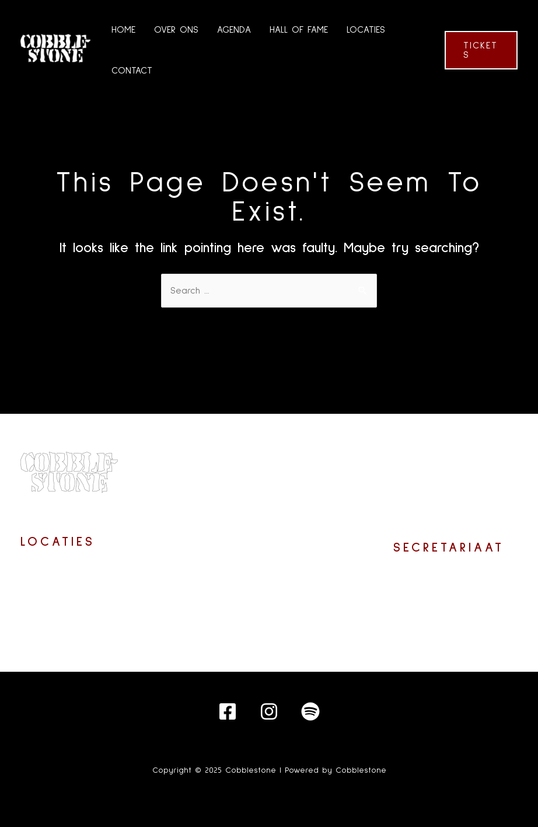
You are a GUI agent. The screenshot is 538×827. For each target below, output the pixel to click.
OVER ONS (176, 29)
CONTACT (131, 70)
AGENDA (234, 29)
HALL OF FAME (299, 29)
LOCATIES (366, 29)
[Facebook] (227, 711)
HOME (123, 29)
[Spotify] (310, 711)
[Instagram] (269, 711)
